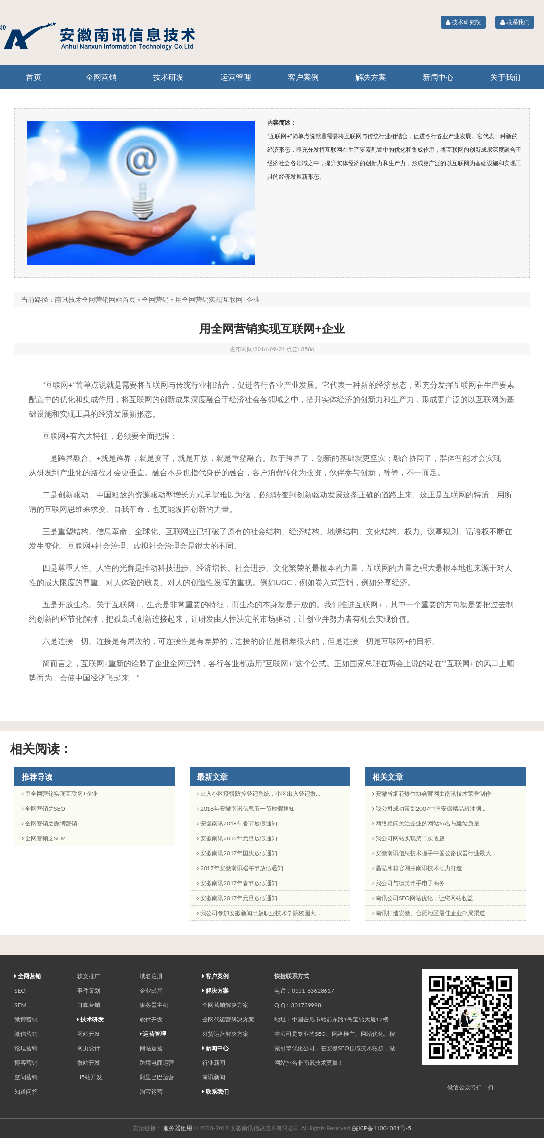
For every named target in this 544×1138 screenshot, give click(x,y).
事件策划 (88, 990)
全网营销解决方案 (225, 1004)
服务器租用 (177, 1128)
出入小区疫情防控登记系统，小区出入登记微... (258, 793)
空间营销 (26, 1077)
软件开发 (151, 1019)
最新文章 (212, 776)
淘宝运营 (151, 1091)
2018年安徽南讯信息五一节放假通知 (246, 808)
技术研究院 (463, 22)
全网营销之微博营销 (49, 823)
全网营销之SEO (43, 808)
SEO (20, 990)
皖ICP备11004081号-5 (381, 1128)
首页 (33, 76)
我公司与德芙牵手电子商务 (408, 883)
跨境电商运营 (157, 1062)
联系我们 (514, 22)
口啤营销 (88, 1004)
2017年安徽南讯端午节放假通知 (240, 868)
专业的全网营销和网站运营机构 (120, 36)
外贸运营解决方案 (225, 1033)
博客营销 (26, 1062)
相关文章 (387, 776)
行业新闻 (213, 1062)
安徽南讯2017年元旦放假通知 (237, 898)
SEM (20, 1004)
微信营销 (26, 1033)
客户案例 (303, 76)
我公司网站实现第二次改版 (408, 838)
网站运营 (151, 1048)
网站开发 (88, 1033)
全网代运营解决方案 (228, 1019)
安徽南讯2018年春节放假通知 (237, 823)
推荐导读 (37, 776)
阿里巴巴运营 (157, 1077)
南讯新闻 (213, 1077)
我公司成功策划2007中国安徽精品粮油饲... (428, 808)
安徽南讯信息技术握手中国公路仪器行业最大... (433, 853)
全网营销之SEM (44, 838)
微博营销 (26, 1019)
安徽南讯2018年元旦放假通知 (237, 838)
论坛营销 (26, 1048)
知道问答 (26, 1091)
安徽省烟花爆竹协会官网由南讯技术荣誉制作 (431, 793)
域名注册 (151, 976)
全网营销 (101, 76)
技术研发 (168, 76)
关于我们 (505, 76)
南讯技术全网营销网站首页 (95, 299)
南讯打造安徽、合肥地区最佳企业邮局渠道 (428, 912)
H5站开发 (89, 1077)
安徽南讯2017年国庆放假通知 (237, 853)
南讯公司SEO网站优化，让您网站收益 (422, 898)
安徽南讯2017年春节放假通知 (237, 883)
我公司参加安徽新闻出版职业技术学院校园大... (258, 912)
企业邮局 (151, 990)
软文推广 (88, 976)
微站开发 (88, 1062)
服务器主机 (154, 1004)
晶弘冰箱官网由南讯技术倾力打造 (417, 868)
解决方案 (370, 76)
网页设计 (88, 1048)
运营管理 (235, 76)
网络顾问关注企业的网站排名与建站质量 (425, 823)
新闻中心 (438, 76)
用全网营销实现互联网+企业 (60, 793)
